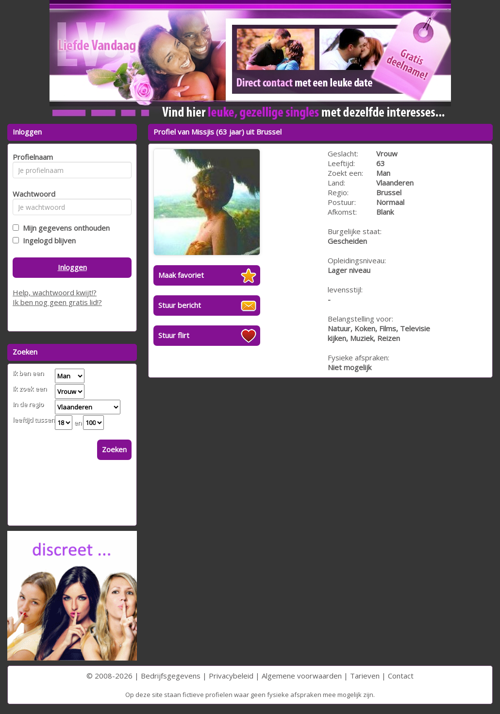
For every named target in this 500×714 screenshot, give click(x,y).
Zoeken (114, 449)
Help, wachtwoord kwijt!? (55, 292)
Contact (401, 675)
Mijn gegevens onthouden (64, 228)
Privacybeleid (231, 675)
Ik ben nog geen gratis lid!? (57, 302)
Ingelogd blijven (47, 240)
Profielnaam (31, 157)
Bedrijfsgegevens (170, 675)
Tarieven (365, 675)
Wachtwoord (31, 194)
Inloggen (72, 267)
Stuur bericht (179, 305)
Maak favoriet (181, 275)
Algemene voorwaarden (302, 675)
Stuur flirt (173, 335)
